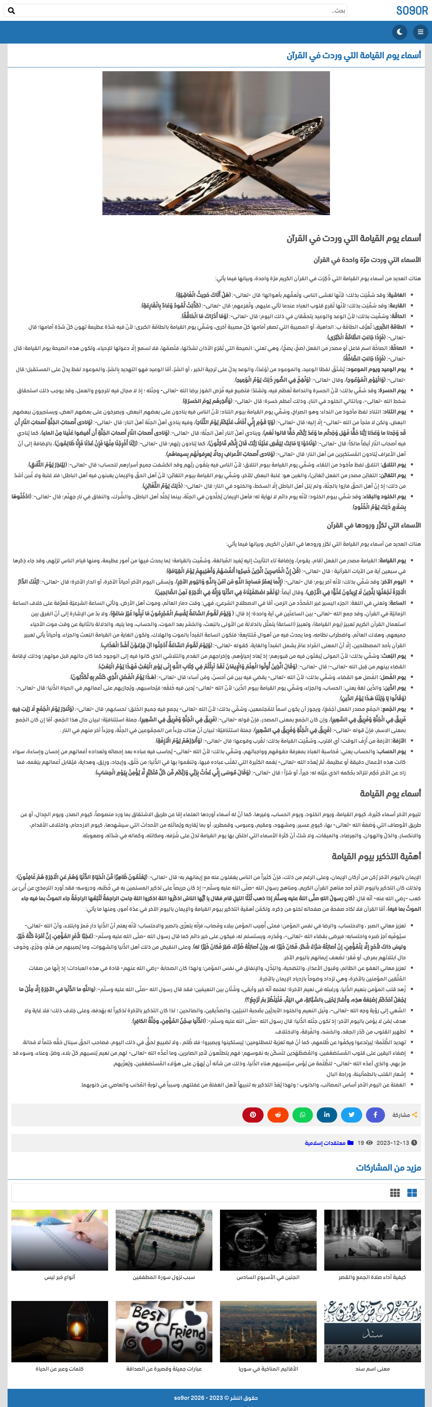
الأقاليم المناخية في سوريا (268, 1369)
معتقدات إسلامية (325, 1143)
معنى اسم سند (372, 1369)
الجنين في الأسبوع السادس (268, 1277)
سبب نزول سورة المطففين (164, 1277)
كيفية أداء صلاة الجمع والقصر (372, 1277)
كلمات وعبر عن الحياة (60, 1369)
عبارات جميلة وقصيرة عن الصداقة (164, 1369)
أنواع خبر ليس (59, 1277)
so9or (412, 10)
